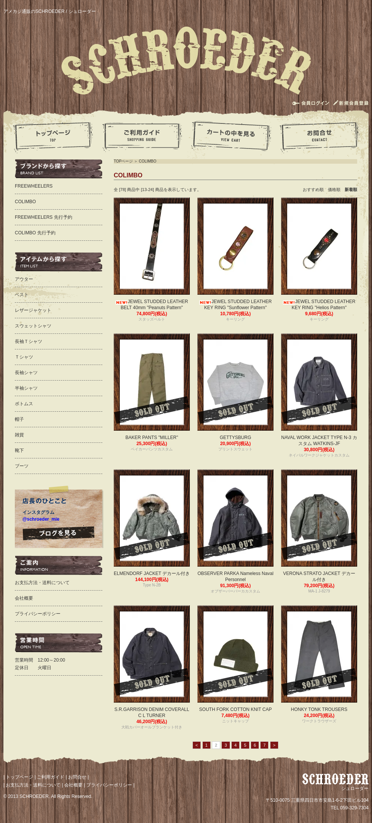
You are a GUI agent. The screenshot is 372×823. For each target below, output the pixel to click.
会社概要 (24, 598)
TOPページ (123, 161)
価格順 (336, 189)
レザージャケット (33, 310)
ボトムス (24, 403)
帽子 (19, 419)
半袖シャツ (26, 388)
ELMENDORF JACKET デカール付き (152, 573)
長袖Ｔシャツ (28, 341)
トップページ (19, 777)
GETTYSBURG (235, 437)
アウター (24, 279)
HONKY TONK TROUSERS (319, 709)
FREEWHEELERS (33, 186)
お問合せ (77, 777)
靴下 (19, 450)
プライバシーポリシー (37, 613)
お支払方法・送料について (42, 582)
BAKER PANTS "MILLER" (152, 437)
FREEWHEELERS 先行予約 (43, 217)
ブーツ (22, 466)
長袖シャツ (26, 372)
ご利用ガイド (50, 777)
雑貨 (19, 435)
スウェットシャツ (33, 326)
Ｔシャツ (24, 357)
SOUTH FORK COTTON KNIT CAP (235, 709)
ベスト (22, 294)
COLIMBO (147, 161)
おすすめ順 (315, 189)
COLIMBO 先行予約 (35, 232)
